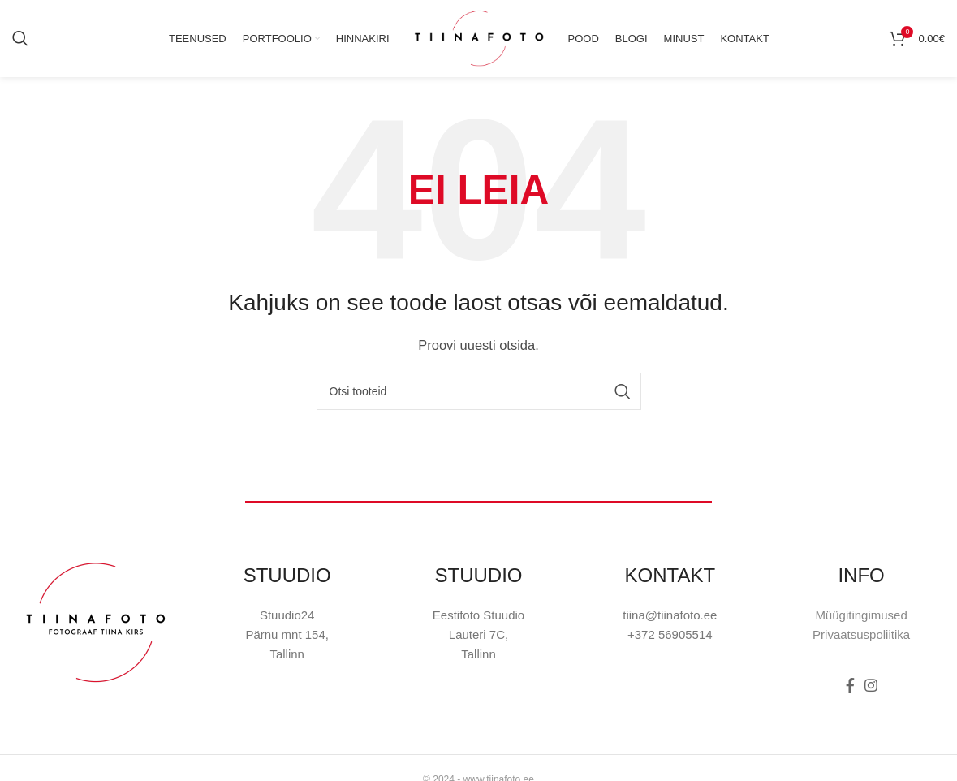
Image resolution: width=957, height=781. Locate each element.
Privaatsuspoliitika (861, 638)
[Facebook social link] (850, 689)
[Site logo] (479, 39)
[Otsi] (20, 40)
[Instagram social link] (871, 689)
